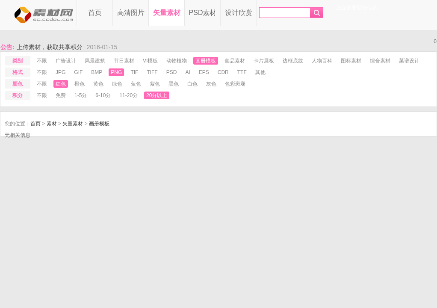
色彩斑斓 (235, 84)
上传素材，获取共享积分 (50, 47)
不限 (42, 61)
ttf (242, 72)
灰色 (211, 84)
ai (187, 72)
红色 (61, 84)
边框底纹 (293, 61)
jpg (60, 72)
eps (204, 72)
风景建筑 (95, 61)
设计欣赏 (238, 12)
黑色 (173, 84)
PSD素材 (203, 12)
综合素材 (380, 61)
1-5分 (80, 95)
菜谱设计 (409, 61)
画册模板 (205, 61)
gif (78, 72)
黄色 (98, 84)
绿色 (117, 84)
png (116, 72)
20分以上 (156, 95)
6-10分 (103, 95)
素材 (52, 124)
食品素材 (234, 61)
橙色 (79, 84)
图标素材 (351, 61)
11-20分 (128, 95)
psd (171, 72)
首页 (95, 12)
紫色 (155, 84)
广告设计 (66, 61)
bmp (96, 72)
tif (134, 72)
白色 (192, 84)
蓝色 (136, 84)
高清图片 (131, 12)
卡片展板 (264, 61)
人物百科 (322, 61)
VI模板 (150, 61)
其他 (260, 72)
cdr (223, 72)
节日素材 (124, 61)
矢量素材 (166, 12)
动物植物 (176, 61)
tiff (152, 72)
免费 (61, 95)
